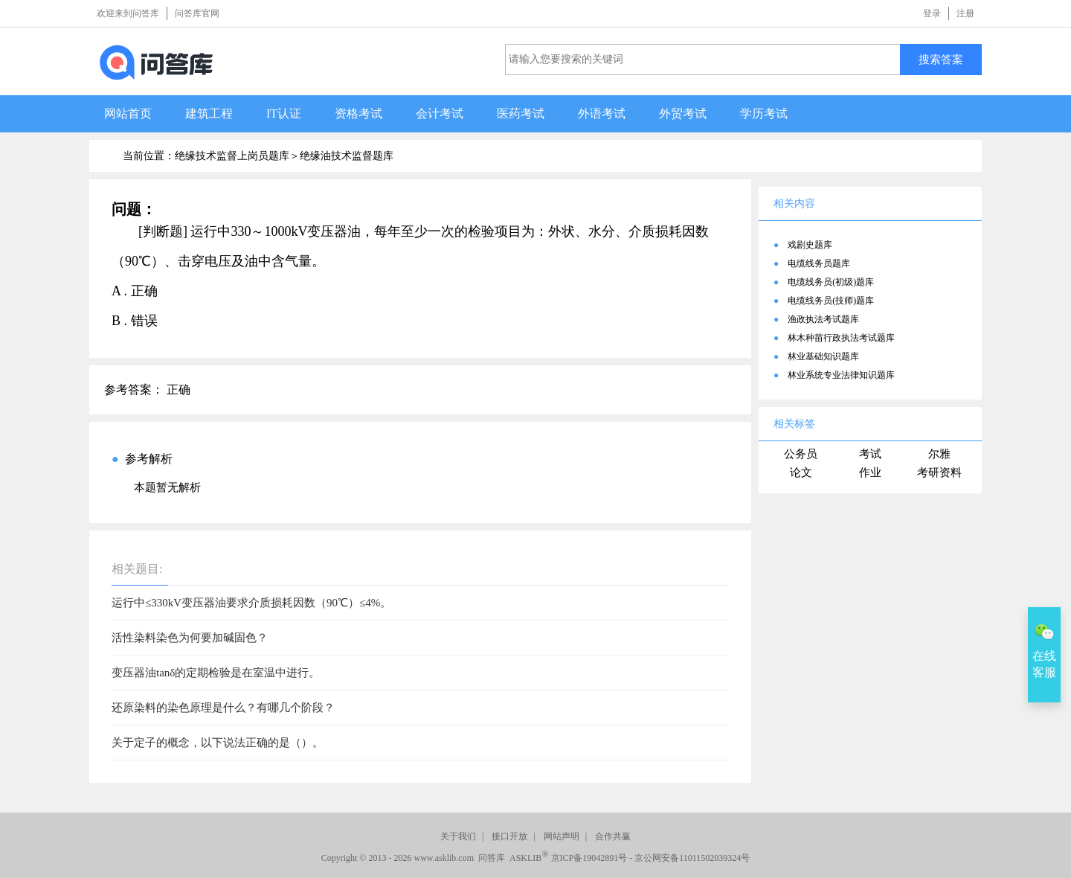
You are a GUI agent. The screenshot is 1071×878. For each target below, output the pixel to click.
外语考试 (601, 113)
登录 (932, 13)
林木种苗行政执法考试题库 (841, 338)
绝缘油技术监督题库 (346, 155)
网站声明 (561, 836)
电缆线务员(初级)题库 (831, 282)
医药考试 (520, 113)
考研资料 (939, 472)
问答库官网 (197, 13)
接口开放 (509, 836)
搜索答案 (941, 59)
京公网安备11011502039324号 (692, 858)
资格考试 (358, 113)
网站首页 (128, 113)
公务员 (800, 454)
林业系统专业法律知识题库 (841, 375)
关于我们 (458, 836)
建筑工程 (209, 113)
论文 (801, 472)
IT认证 (283, 113)
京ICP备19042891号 (589, 858)
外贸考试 (683, 113)
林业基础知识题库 (823, 356)
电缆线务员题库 (819, 263)
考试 (870, 454)
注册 (965, 13)
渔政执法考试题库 (823, 319)
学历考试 (764, 113)
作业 (870, 472)
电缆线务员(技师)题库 (831, 300)
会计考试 (439, 113)
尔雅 (939, 454)
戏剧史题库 (810, 245)
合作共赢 (613, 836)
